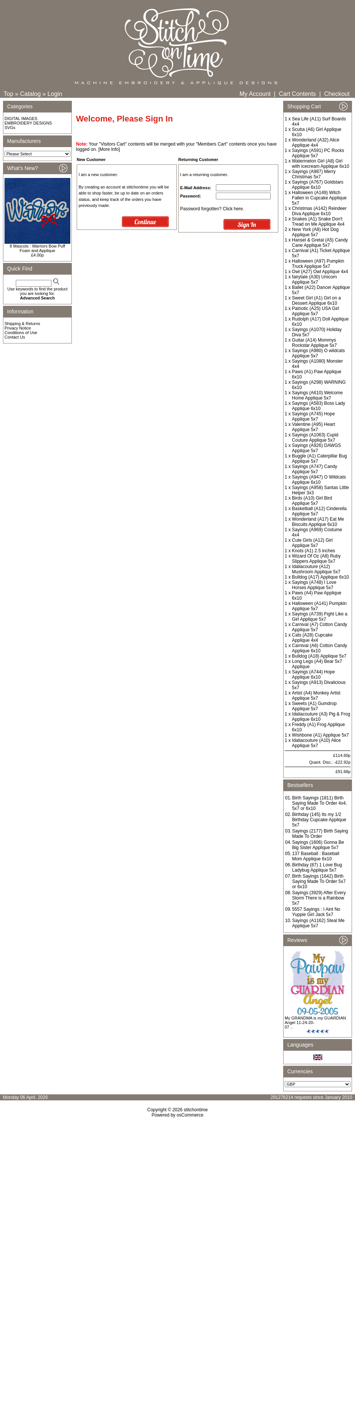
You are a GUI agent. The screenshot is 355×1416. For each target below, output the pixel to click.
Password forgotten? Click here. (212, 208)
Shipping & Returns (22, 323)
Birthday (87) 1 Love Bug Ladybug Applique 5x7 (317, 867)
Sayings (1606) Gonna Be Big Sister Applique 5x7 (318, 845)
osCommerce (190, 1115)
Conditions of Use (21, 332)
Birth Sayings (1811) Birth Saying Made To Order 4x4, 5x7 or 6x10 (319, 803)
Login (54, 94)
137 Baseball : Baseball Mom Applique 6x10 (315, 856)
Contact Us (15, 337)
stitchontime (196, 1109)
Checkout (337, 94)
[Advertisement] (178, 1216)
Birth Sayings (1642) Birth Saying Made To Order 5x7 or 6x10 (319, 881)
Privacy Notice (18, 328)
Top (9, 94)
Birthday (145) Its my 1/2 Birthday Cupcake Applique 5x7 (319, 820)
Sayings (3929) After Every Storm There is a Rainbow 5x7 (319, 898)
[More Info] (109, 149)
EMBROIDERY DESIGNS (28, 123)
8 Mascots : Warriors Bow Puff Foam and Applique (37, 248)
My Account (255, 94)
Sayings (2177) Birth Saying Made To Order (320, 833)
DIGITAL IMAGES (21, 118)
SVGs (10, 127)
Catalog (30, 94)
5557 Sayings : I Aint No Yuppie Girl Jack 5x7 (316, 912)
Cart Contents (297, 94)
